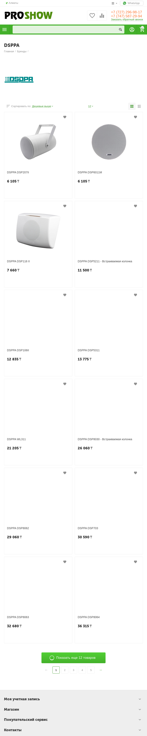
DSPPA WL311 (16, 439)
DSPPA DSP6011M (90, 172)
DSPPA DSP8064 (89, 617)
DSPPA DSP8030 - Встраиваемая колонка (105, 439)
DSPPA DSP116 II (18, 261)
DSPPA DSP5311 (89, 350)
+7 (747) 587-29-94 (126, 16)
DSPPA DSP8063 (18, 617)
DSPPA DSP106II (18, 350)
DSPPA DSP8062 (18, 528)
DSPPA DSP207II (18, 172)
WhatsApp (131, 3)
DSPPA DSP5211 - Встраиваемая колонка (105, 261)
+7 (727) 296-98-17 (126, 12)
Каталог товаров (4, 29)
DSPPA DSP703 (88, 528)
